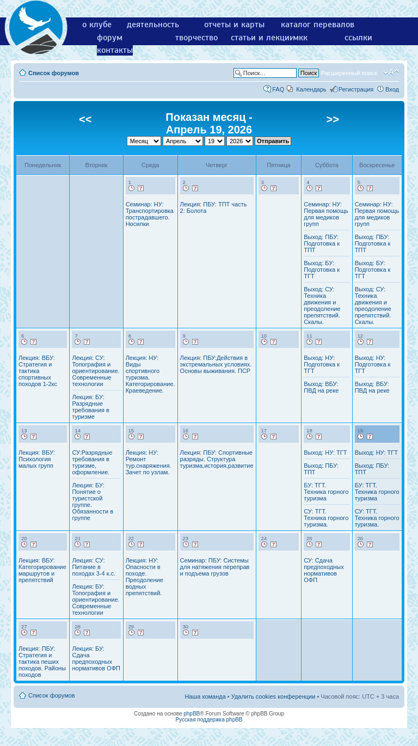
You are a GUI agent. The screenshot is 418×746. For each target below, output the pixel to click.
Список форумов (53, 73)
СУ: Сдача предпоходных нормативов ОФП (323, 570)
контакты (115, 50)
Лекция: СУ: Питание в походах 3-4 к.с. (93, 567)
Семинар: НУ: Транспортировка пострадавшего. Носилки (150, 214)
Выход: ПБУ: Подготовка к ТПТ (322, 243)
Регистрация (356, 89)
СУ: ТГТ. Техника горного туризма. (326, 518)
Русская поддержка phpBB (208, 720)
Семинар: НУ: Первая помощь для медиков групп (326, 214)
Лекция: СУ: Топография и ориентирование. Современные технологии (95, 370)
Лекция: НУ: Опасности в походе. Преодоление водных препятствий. (144, 576)
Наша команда (205, 696)
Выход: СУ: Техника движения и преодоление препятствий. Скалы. (322, 305)
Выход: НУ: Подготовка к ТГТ (322, 364)
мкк (300, 37)
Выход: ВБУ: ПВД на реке (321, 387)
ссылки (358, 37)
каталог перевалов (317, 24)
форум (109, 37)
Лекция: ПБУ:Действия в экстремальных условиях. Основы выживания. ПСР (216, 364)
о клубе (97, 24)
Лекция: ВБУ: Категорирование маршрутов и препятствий (42, 570)
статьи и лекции (262, 37)
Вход (392, 89)
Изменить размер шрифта (391, 72)
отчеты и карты (234, 24)
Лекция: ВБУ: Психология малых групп (37, 459)
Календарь (311, 89)
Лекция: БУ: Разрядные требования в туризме (90, 407)
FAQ (278, 89)
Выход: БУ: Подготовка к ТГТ (322, 269)
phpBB (191, 714)
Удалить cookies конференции (273, 696)
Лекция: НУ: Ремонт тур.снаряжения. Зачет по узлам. (148, 462)
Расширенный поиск (349, 73)
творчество (196, 37)
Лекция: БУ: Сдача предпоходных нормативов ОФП (96, 658)
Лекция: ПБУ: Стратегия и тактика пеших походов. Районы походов (42, 661)
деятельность (153, 24)
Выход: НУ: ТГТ (325, 452)
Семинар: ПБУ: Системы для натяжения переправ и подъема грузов (215, 567)
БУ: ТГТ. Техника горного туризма (326, 492)
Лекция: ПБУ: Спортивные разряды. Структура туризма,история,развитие (217, 459)
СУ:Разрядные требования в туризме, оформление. (92, 462)
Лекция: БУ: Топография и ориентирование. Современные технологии (95, 599)
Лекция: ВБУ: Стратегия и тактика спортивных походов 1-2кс (38, 370)
